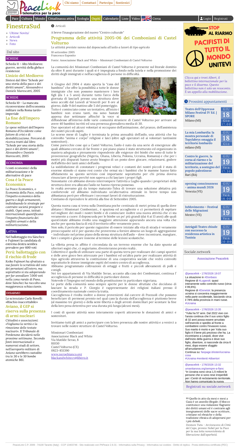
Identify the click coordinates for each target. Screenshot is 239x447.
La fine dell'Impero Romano (23, 120)
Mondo (40, 18)
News (13, 40)
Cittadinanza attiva (61, 18)
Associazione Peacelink (213, 258)
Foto (13, 44)
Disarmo (13, 293)
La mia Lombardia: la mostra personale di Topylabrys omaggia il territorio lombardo (200, 137)
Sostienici (123, 2)
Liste (125, 18)
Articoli (15, 37)
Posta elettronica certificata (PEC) (210, 444)
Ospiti (96, 18)
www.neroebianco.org (66, 354)
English (146, 18)
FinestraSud (23, 26)
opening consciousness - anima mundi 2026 (201, 185)
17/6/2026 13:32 (211, 364)
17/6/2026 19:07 (211, 273)
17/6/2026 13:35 (211, 309)
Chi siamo (72, 2)
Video (136, 18)
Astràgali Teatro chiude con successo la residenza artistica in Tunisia (201, 232)
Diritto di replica (181, 444)
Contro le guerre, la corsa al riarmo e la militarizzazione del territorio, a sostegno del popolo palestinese (202, 163)
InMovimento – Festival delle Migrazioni (201, 208)
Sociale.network (197, 252)
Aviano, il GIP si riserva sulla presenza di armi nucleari (26, 311)
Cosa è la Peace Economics (19, 182)
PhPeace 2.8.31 (108, 444)
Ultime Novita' (19, 33)
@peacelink (192, 273)
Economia (14, 163)
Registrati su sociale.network (208, 386)
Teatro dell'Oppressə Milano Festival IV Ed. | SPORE (201, 112)
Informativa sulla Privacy (132, 444)
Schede (12, 58)
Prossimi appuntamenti (208, 101)
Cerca (157, 18)
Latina (11, 231)
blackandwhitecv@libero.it (69, 358)
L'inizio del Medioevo (24, 75)
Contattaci (89, 2)
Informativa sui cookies (159, 444)
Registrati (221, 18)
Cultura (26, 18)
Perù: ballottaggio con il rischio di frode (26, 254)
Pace (15, 18)
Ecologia (83, 18)
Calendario (111, 18)
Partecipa (106, 2)
